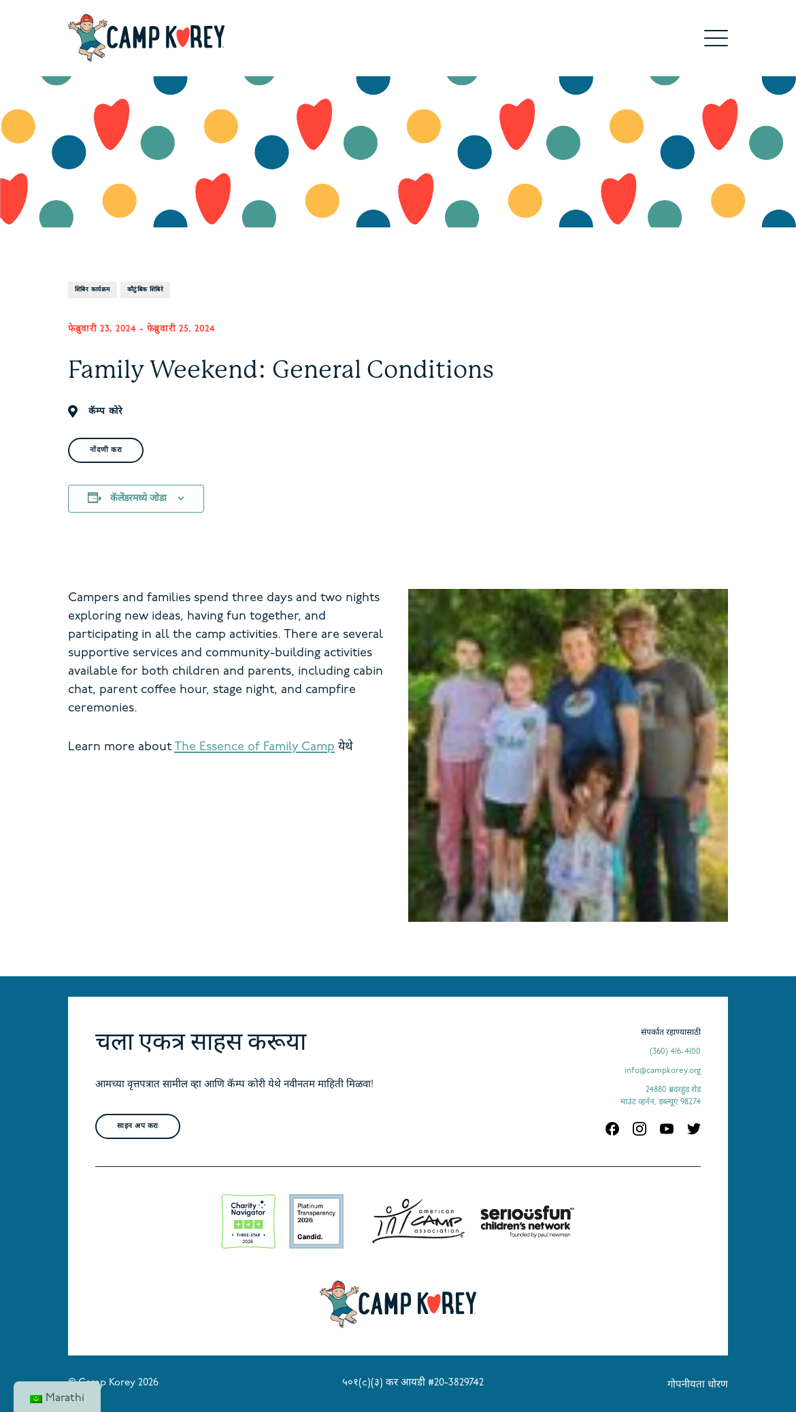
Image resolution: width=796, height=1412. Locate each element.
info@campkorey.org (663, 1071)
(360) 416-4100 (675, 1052)
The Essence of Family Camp (254, 747)
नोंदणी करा (106, 450)
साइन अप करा (138, 1126)
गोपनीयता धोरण (697, 1385)
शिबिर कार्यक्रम (92, 290)
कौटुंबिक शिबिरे (145, 290)
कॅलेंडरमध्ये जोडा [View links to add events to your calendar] (138, 499)
